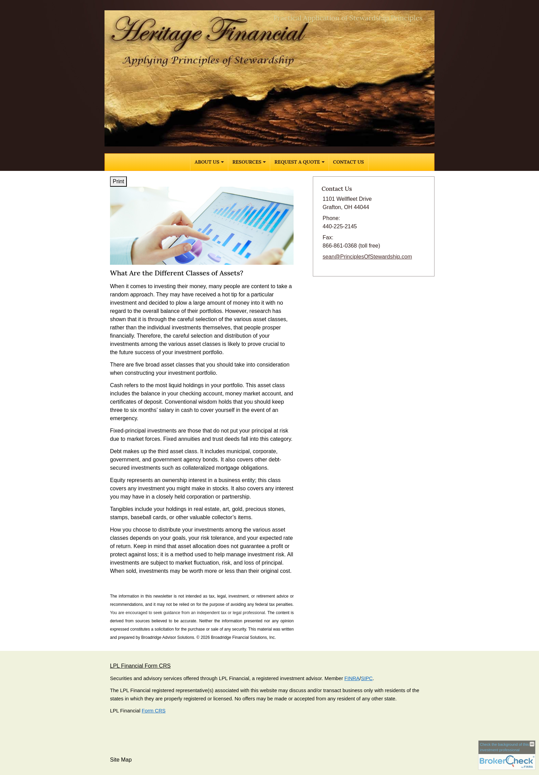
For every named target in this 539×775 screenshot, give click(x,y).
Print (118, 181)
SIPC (367, 678)
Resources (246, 162)
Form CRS (153, 710)
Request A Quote (297, 162)
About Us (207, 162)
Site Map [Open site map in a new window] (121, 760)
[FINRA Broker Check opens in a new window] (507, 755)
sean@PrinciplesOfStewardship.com (367, 257)
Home (180, 162)
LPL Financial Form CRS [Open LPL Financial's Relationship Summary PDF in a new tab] (140, 666)
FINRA (352, 678)
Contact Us (348, 162)
